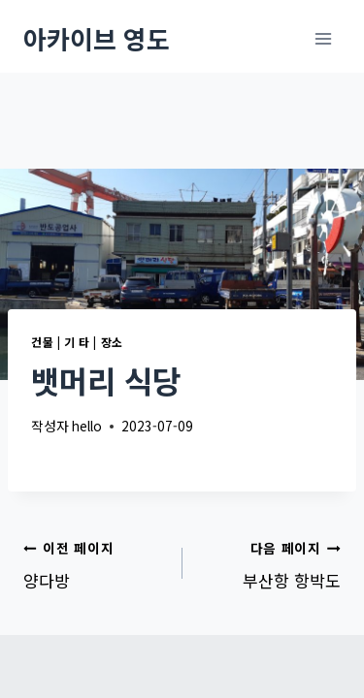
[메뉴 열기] (323, 38)
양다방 (94, 563)
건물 (42, 341)
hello (87, 425)
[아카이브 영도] (96, 38)
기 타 (77, 341)
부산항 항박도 (270, 563)
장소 (112, 341)
